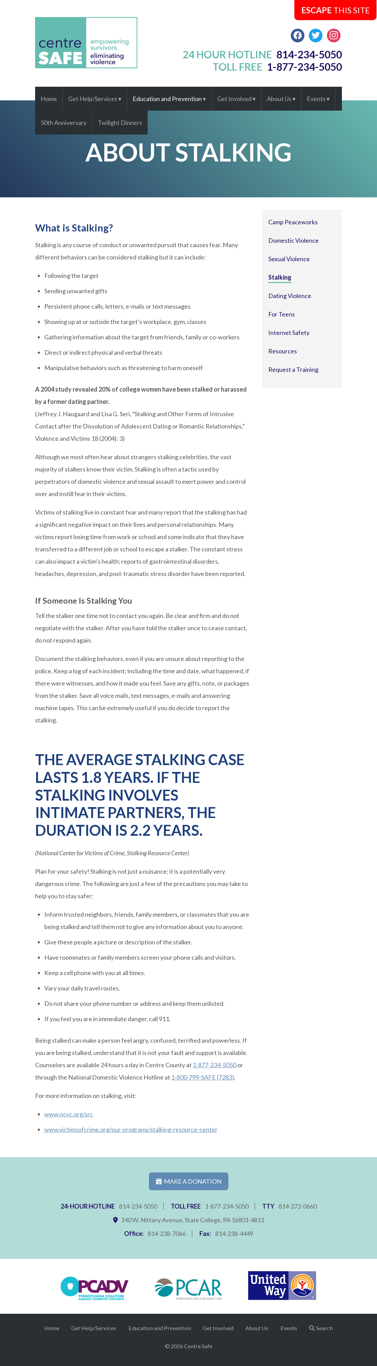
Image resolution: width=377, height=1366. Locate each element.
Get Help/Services (92, 98)
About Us (279, 98)
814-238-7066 (167, 1233)
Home (49, 98)
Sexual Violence (289, 259)
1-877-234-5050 (214, 1065)
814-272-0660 (297, 1206)
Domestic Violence (293, 240)
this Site (335, 10)
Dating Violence (289, 295)
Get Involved (234, 98)
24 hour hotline (262, 54)
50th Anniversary (64, 122)
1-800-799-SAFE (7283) (202, 1077)
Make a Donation (189, 1181)
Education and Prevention (167, 98)
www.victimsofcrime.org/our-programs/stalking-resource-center (130, 1129)
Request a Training (293, 369)
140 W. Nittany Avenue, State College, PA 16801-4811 (192, 1220)
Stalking (279, 277)
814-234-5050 (138, 1206)
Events (316, 98)
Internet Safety (289, 332)
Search (324, 1328)
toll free (277, 66)
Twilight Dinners (120, 122)
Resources (282, 351)
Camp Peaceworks (293, 222)
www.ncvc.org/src (68, 1114)
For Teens (281, 314)
